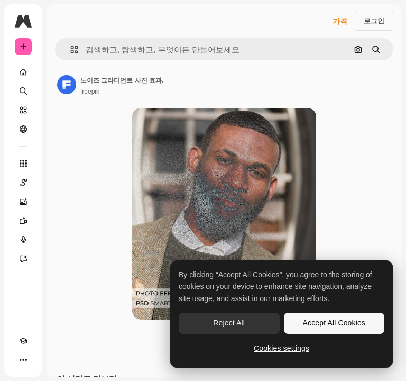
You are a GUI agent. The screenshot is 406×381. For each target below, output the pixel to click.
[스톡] (23, 110)
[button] (70, 49)
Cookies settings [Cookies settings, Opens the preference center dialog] (281, 348)
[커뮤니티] (23, 129)
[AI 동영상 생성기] (23, 220)
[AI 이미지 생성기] (23, 201)
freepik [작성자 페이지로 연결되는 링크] (89, 91)
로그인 (374, 21)
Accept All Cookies (334, 323)
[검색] (23, 91)
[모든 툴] (23, 163)
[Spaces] (23, 182)
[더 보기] (23, 359)
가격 (340, 21)
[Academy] (23, 340)
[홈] (23, 72)
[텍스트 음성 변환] (23, 239)
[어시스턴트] (23, 258)
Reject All (229, 323)
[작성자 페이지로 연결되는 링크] (66, 84)
